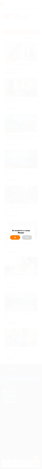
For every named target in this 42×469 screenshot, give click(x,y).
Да (15, 237)
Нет (27, 237)
